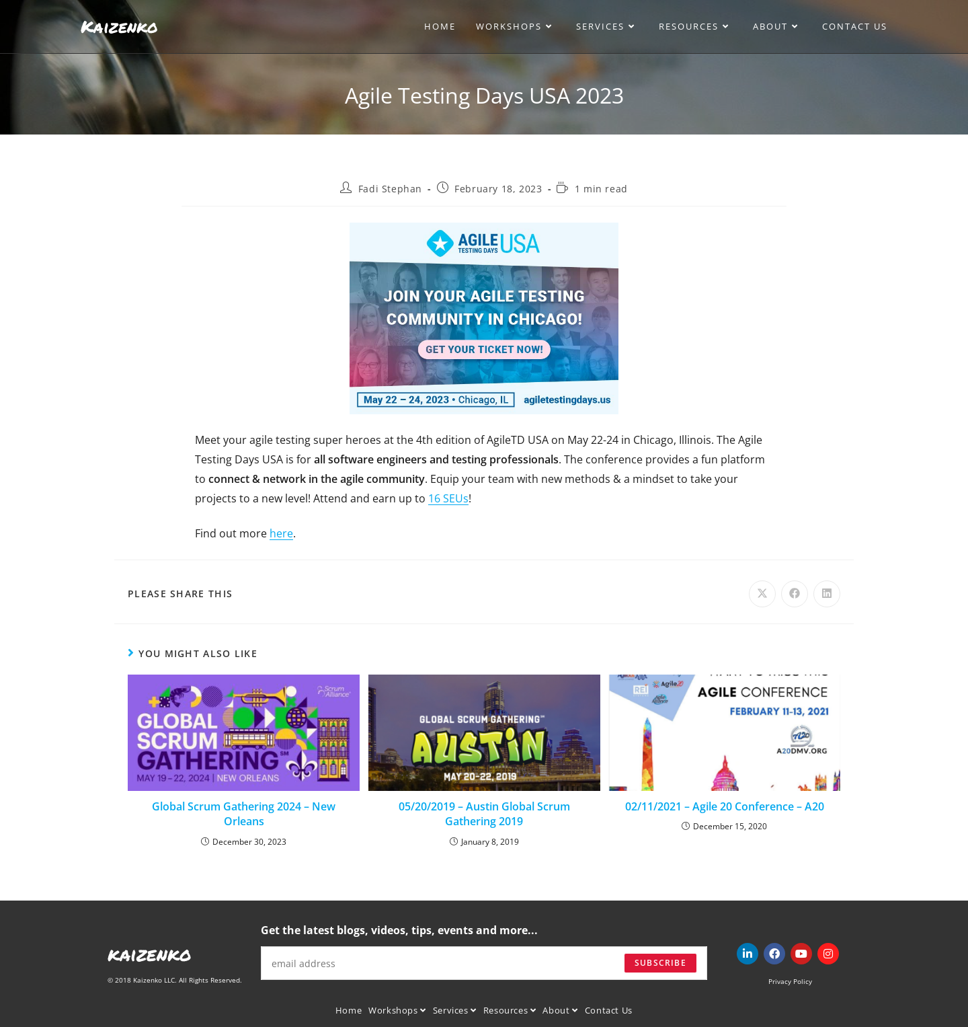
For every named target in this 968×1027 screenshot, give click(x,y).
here (281, 533)
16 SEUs (448, 498)
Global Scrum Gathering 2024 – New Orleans (243, 814)
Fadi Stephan (390, 188)
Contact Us (609, 1010)
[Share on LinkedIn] (826, 593)
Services (455, 1010)
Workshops (397, 1010)
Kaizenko (119, 26)
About (559, 1010)
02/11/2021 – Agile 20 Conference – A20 (724, 806)
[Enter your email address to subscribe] (484, 963)
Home (348, 1010)
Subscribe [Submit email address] (660, 962)
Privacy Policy (790, 981)
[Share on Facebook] (794, 593)
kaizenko (150, 953)
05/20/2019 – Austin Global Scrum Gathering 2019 (484, 814)
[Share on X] (762, 593)
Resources (509, 1010)
